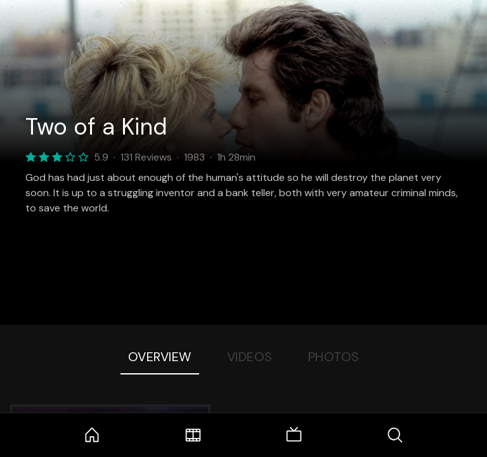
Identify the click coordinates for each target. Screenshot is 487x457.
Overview (160, 356)
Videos (250, 356)
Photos (334, 356)
